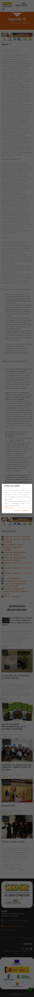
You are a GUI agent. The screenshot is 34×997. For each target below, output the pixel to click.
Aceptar (17, 511)
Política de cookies (8, 508)
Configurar (25, 511)
